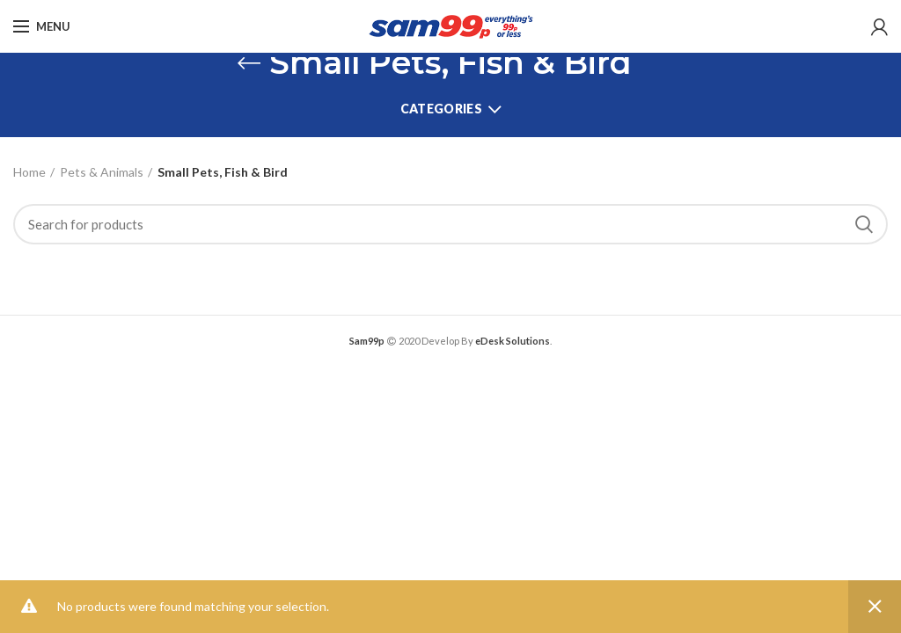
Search (864, 224)
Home (29, 171)
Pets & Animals (101, 171)
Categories (441, 108)
